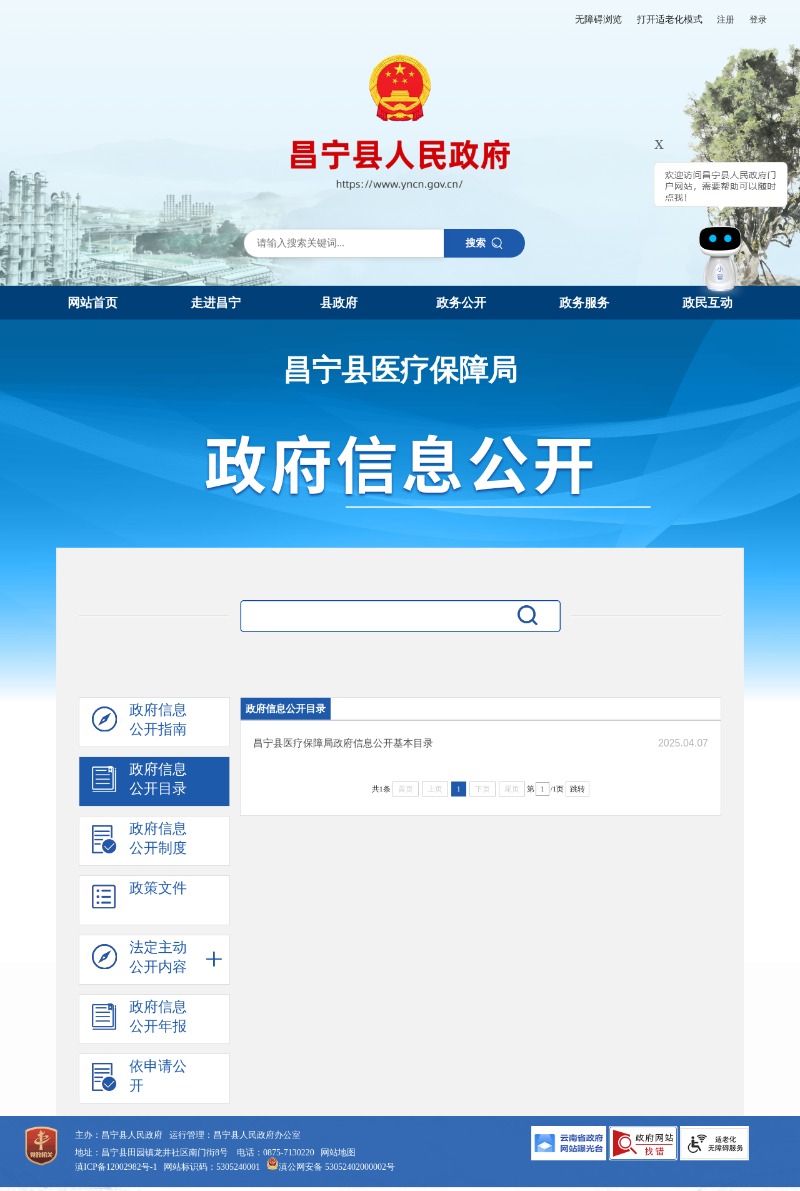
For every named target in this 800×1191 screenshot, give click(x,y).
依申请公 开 (139, 1079)
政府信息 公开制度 (139, 841)
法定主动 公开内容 (139, 960)
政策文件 (139, 901)
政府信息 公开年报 (139, 1019)
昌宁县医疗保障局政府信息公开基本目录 (343, 743)
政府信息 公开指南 (139, 722)
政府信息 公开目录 (139, 782)
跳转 (577, 789)
